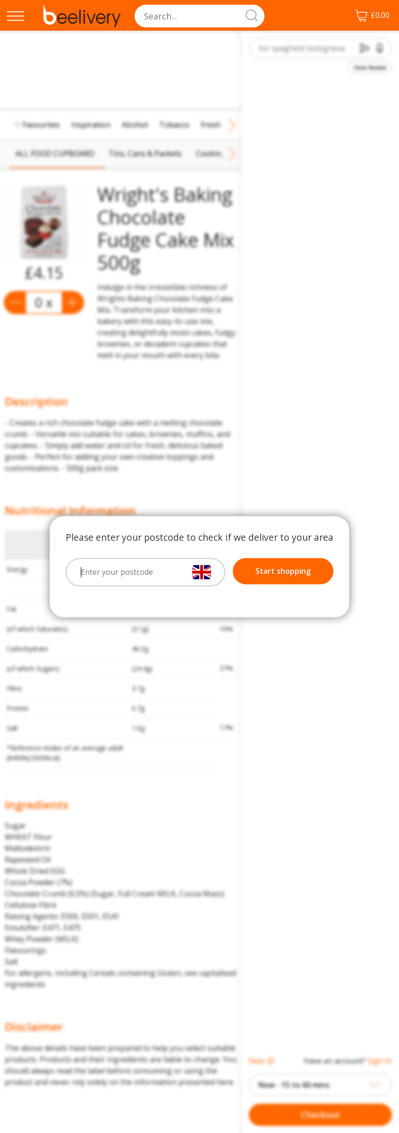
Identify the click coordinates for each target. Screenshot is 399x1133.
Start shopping (283, 571)
